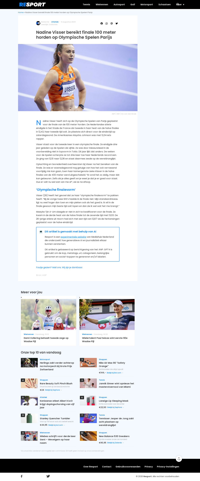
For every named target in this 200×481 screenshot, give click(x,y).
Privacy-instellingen (168, 466)
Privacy (149, 466)
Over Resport (90, 466)
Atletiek (54, 22)
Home (21, 12)
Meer (165, 4)
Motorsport (133, 4)
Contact (106, 466)
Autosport (106, 4)
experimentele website (73, 236)
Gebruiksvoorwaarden (128, 466)
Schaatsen (151, 4)
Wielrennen (88, 4)
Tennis (73, 4)
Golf (119, 4)
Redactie (45, 22)
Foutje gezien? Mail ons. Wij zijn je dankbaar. (59, 267)
